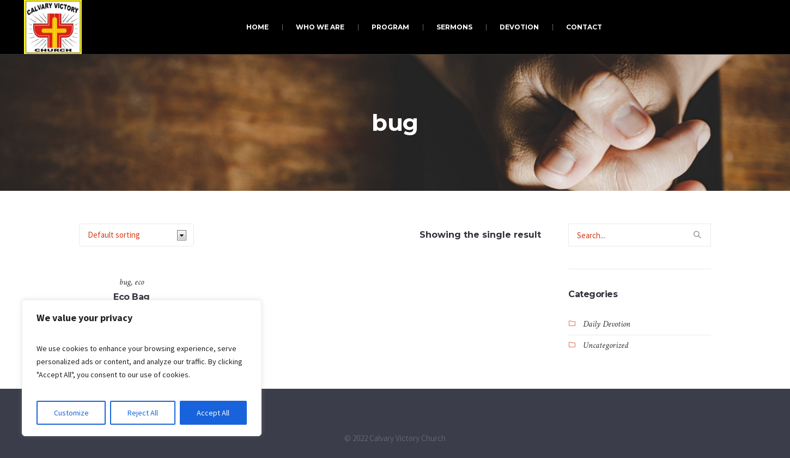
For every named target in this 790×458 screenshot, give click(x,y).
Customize (71, 413)
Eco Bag (131, 297)
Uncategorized (605, 345)
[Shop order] (136, 235)
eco (139, 282)
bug (125, 282)
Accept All (213, 413)
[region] (142, 368)
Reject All (142, 413)
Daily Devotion (606, 324)
